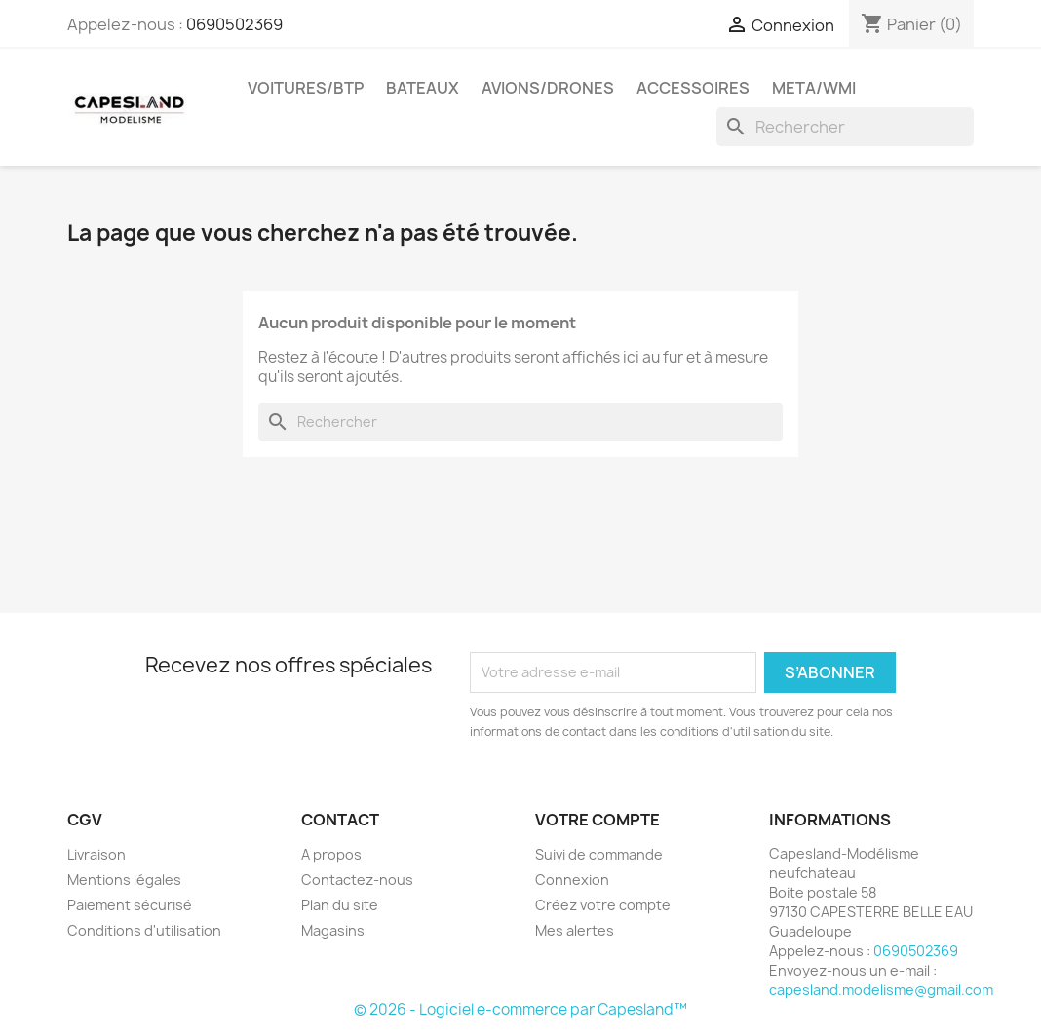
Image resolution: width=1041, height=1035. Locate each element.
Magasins (333, 930)
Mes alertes (574, 930)
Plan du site (339, 905)
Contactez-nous (357, 879)
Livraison (96, 854)
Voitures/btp (306, 87)
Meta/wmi (814, 87)
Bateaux (422, 87)
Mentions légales (124, 879)
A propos (331, 854)
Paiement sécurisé (129, 905)
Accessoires (693, 87)
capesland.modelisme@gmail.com (881, 989)
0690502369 (234, 24)
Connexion (572, 879)
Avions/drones (548, 87)
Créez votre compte (603, 905)
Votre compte (597, 819)
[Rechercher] (845, 126)
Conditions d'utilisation (144, 930)
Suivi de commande (599, 854)
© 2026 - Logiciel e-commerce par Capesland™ (520, 1009)
